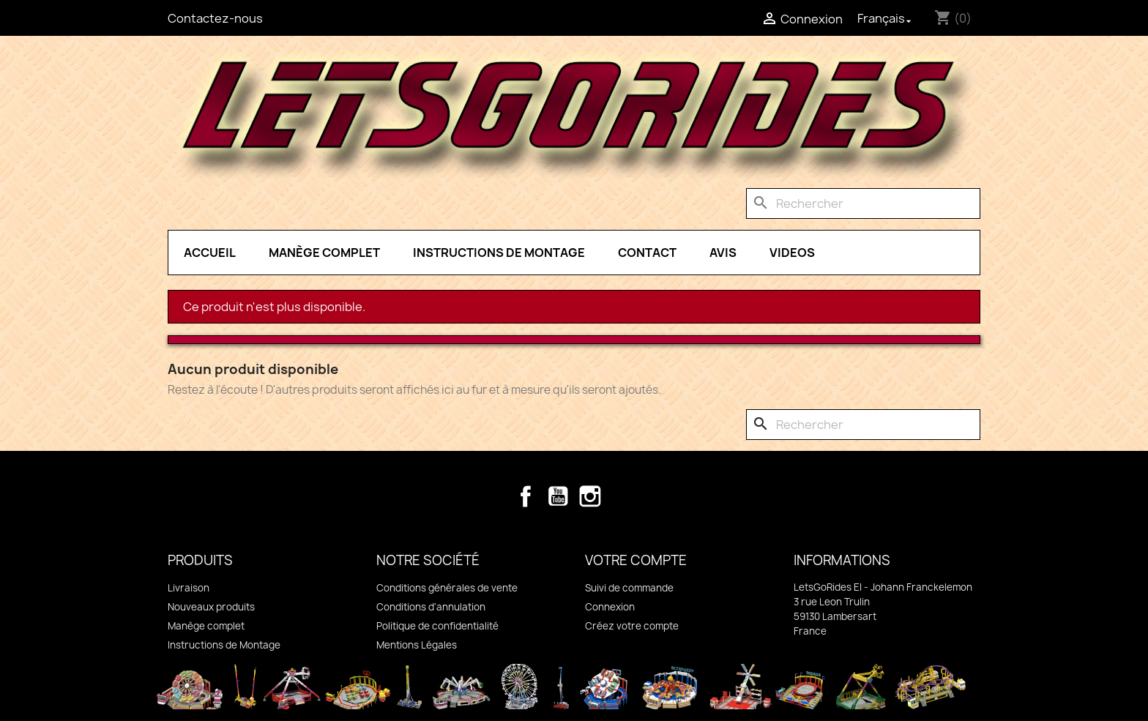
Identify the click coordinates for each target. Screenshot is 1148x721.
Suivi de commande (629, 587)
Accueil (210, 252)
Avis (723, 252)
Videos (792, 252)
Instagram (590, 496)
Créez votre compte (632, 625)
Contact (647, 252)
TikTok (622, 496)
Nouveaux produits (211, 606)
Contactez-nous (215, 18)
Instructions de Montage (499, 252)
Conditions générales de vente (447, 587)
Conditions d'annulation (430, 606)
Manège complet (324, 252)
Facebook (525, 496)
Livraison (188, 587)
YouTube (558, 496)
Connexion (610, 606)
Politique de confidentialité (437, 625)
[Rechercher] (863, 203)
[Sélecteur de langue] (885, 18)
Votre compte (636, 560)
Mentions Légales (416, 644)
